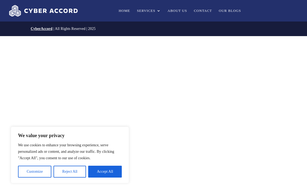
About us (177, 11)
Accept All (105, 171)
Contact (203, 11)
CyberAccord (41, 29)
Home (124, 11)
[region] (70, 155)
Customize (35, 171)
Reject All (69, 171)
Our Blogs (230, 11)
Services (146, 11)
